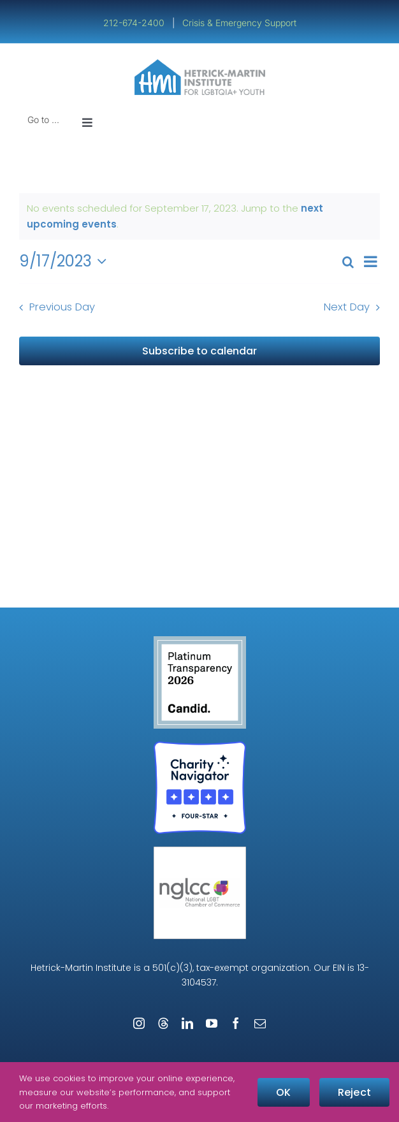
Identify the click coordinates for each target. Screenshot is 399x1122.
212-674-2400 (135, 22)
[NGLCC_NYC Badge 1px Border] (200, 851)
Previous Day (62, 307)
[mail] (260, 1023)
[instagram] (139, 1023)
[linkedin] (187, 1023)
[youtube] (211, 1023)
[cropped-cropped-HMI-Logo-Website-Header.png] (199, 64)
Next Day (347, 307)
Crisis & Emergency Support (239, 22)
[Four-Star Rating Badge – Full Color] (200, 746)
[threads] (163, 1023)
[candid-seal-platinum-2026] (200, 641)
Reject (354, 1092)
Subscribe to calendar (199, 351)
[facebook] (236, 1023)
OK (283, 1092)
